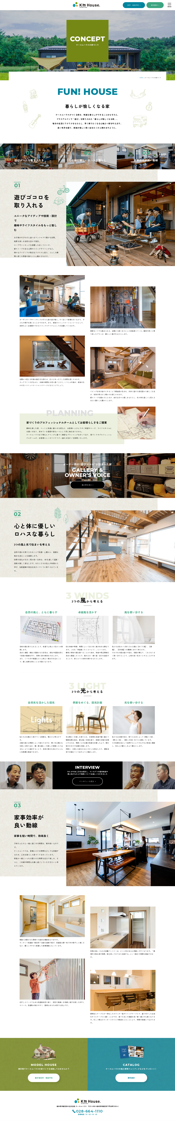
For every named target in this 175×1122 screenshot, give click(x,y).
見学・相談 (133, 5)
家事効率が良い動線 (146, 160)
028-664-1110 (89, 1111)
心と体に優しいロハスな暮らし (87, 160)
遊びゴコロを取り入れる (29, 160)
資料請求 (154, 5)
